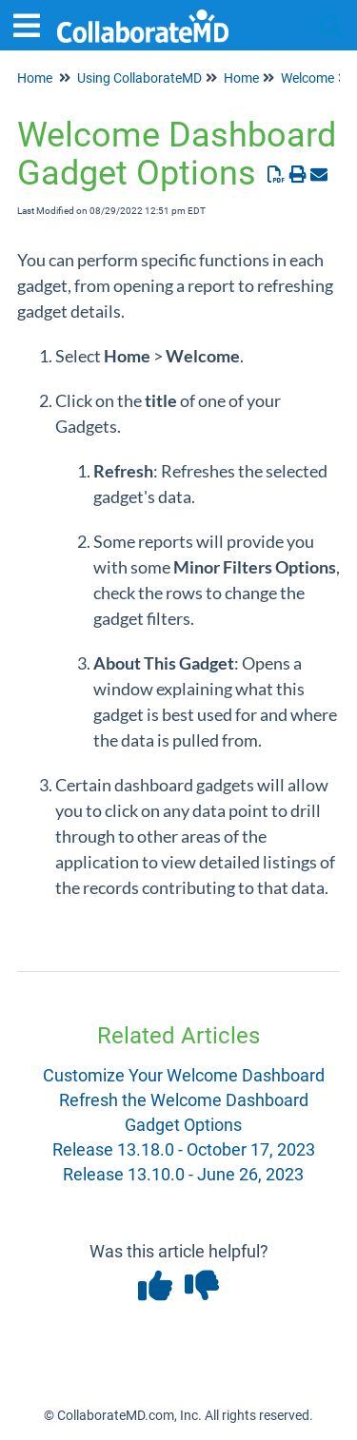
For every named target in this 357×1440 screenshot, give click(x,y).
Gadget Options (183, 1125)
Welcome (307, 78)
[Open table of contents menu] (33, 23)
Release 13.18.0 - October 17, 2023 (183, 1149)
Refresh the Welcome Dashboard (183, 1100)
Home (34, 78)
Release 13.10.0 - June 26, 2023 (183, 1174)
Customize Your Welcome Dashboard (184, 1075)
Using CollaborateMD (139, 78)
